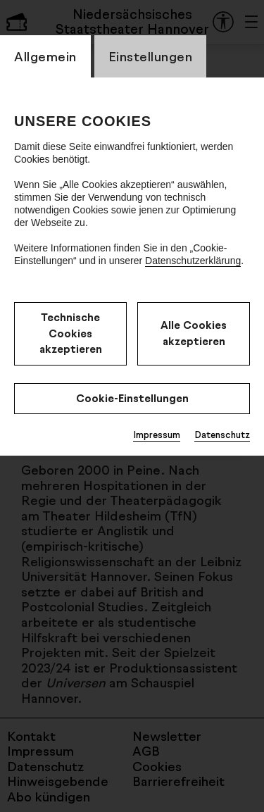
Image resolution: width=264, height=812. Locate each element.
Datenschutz (222, 434)
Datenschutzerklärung (193, 260)
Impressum (156, 434)
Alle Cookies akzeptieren (194, 333)
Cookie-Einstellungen (132, 398)
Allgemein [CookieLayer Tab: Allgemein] (45, 56)
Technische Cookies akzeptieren (70, 333)
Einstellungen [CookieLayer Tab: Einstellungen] (150, 56)
